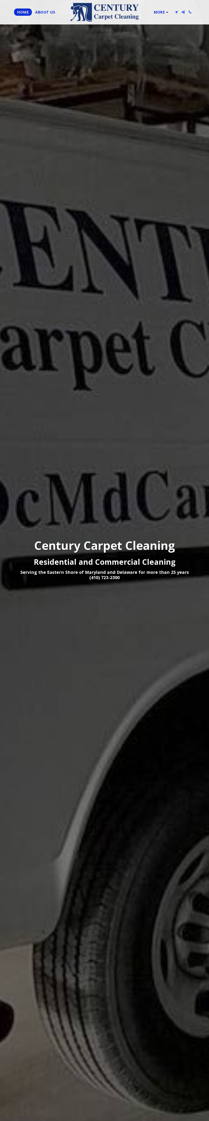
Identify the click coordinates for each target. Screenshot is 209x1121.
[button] (176, 12)
